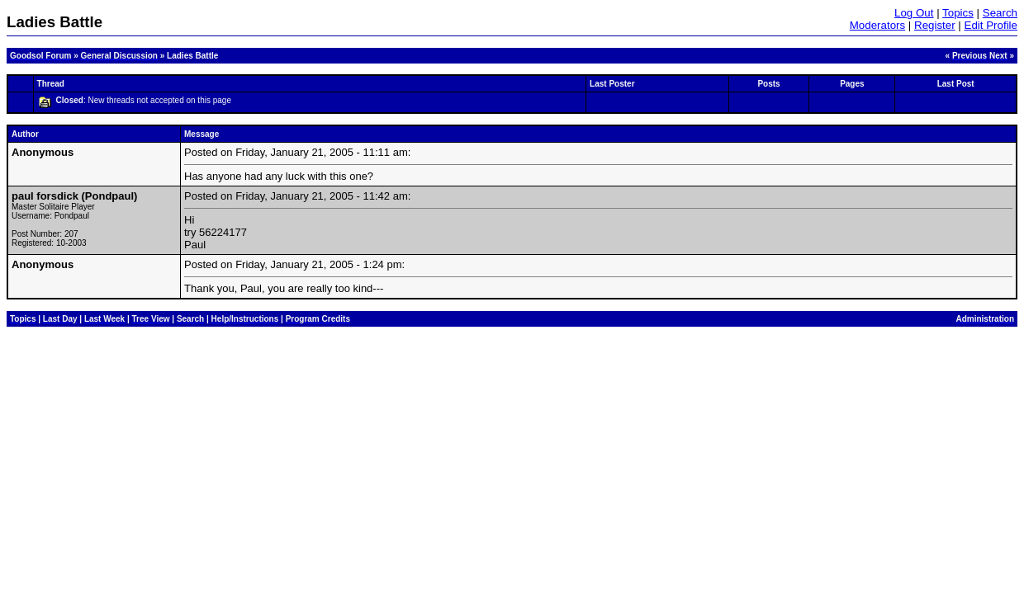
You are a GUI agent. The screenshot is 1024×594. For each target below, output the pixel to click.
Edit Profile (991, 25)
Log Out (913, 13)
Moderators (877, 25)
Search (1000, 13)
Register (934, 25)
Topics (958, 13)
